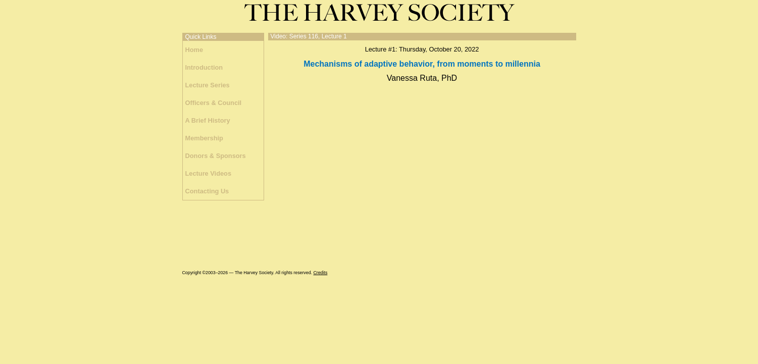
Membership (204, 138)
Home (194, 50)
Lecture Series (207, 85)
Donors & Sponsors (215, 156)
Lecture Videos (208, 173)
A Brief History (207, 120)
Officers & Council (213, 103)
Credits (320, 272)
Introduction (204, 67)
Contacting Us (207, 191)
